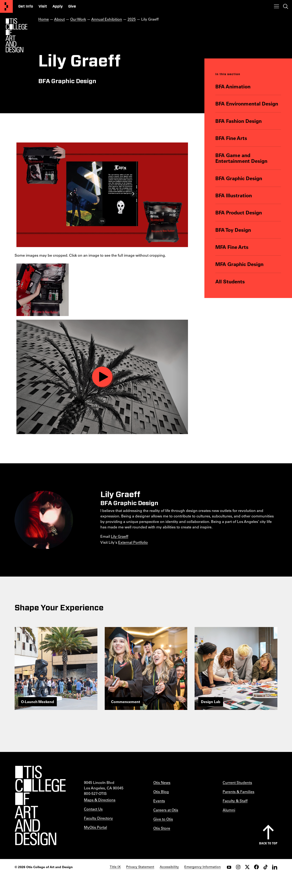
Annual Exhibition (106, 19)
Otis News (161, 782)
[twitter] (247, 867)
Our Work (78, 19)
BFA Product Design (238, 212)
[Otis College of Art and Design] (6, 6)
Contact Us (93, 808)
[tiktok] (265, 867)
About (59, 19)
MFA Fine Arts (231, 247)
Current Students (237, 782)
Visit (43, 6)
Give (72, 6)
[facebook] (256, 867)
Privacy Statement (140, 867)
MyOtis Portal (95, 827)
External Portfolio (133, 542)
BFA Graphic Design (238, 178)
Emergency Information (202, 867)
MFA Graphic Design (239, 264)
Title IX (115, 867)
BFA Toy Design (233, 230)
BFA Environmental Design (246, 103)
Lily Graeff (119, 536)
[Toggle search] (285, 6)
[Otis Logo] (16, 35)
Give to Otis (163, 819)
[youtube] (229, 867)
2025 (132, 19)
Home (43, 19)
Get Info (25, 6)
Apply (57, 6)
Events (159, 800)
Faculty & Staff (235, 800)
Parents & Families (238, 791)
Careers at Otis (165, 809)
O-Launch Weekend (37, 701)
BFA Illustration (233, 195)
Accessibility (169, 867)
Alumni (229, 809)
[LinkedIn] (274, 867)
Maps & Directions (99, 799)
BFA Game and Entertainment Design (241, 158)
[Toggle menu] (276, 6)
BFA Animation (232, 86)
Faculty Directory (98, 818)
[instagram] (238, 867)
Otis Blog (161, 791)
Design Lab (210, 701)
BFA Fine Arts (231, 138)
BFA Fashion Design (238, 121)
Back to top (268, 843)
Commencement (125, 701)
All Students (230, 281)
